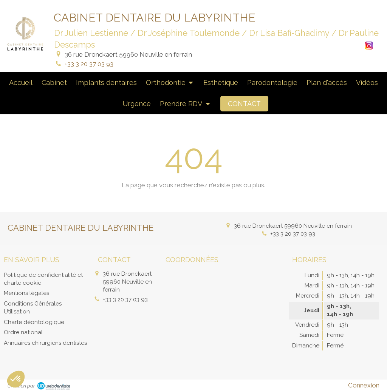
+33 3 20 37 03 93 (89, 64)
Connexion (363, 385)
